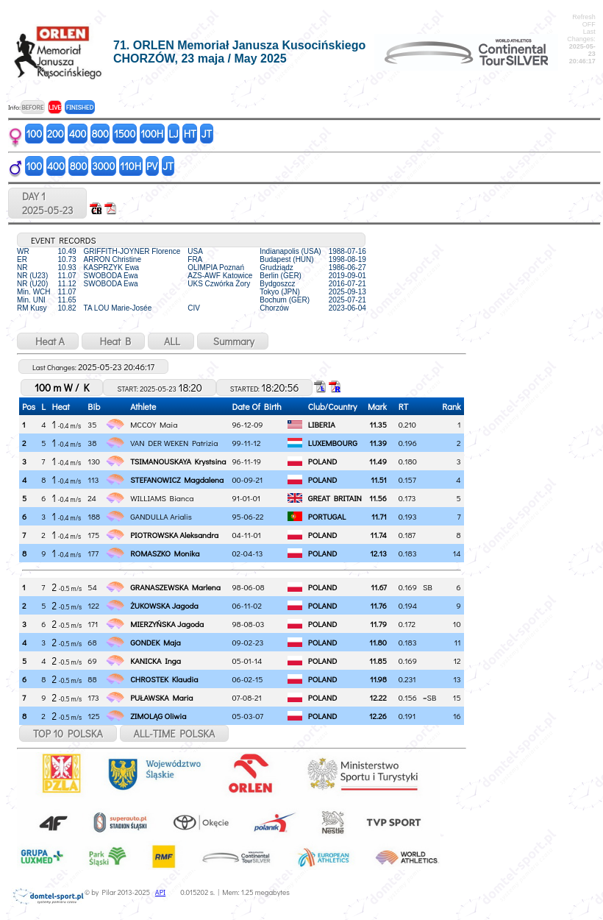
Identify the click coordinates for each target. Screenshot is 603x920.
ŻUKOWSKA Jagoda (164, 605)
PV (151, 166)
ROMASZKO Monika (164, 553)
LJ (173, 134)
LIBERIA (321, 424)
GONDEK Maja (155, 642)
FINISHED (79, 107)
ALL (171, 341)
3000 (103, 166)
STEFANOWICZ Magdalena (177, 479)
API (160, 892)
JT (206, 134)
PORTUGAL (327, 516)
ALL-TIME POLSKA (174, 733)
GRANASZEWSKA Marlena (175, 586)
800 (99, 134)
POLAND (323, 461)
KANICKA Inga (155, 660)
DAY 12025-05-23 (47, 203)
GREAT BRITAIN (335, 497)
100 (34, 134)
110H (130, 166)
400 (78, 134)
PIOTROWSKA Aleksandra (174, 534)
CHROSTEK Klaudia (164, 678)
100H (151, 134)
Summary (232, 341)
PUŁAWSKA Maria (161, 697)
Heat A (48, 341)
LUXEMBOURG (332, 442)
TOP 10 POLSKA (68, 733)
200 (55, 134)
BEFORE (32, 107)
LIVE (55, 107)
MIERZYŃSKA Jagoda (167, 623)
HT (190, 134)
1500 (124, 134)
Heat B (113, 341)
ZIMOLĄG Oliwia (158, 715)
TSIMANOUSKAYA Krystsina (178, 461)
